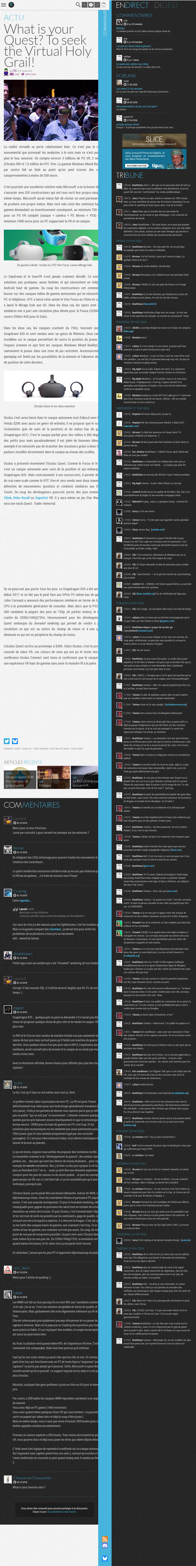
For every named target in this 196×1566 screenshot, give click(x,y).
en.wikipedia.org (138, 1138)
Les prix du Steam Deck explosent (139, 45)
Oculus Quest (77, 762)
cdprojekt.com (137, 439)
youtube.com (164, 547)
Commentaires (140, 15)
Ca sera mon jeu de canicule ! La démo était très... (145, 66)
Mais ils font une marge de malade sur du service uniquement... (151, 48)
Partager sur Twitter (7, 755)
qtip (131, 38)
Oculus (17, 762)
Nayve (132, 98)
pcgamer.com (178, 640)
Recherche (73, 5)
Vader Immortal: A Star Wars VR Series (51, 762)
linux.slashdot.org (151, 611)
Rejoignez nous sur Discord (111, 1545)
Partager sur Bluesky (15, 755)
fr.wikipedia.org (148, 996)
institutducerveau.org (140, 730)
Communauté (110, 764)
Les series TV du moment (135, 88)
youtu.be (134, 1290)
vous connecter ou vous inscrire (59, 1553)
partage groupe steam (133, 124)
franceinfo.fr (156, 313)
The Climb (33, 506)
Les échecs (127, 108)
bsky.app (144, 344)
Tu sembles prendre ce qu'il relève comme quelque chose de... (149, 30)
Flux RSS (111, 1539)
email (17, 74)
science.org (142, 1168)
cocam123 (134, 116)
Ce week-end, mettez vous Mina (138, 63)
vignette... (26, 914)
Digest (172, 5)
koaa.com (135, 887)
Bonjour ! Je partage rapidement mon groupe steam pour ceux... (151, 126)
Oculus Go (27, 762)
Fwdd (132, 80)
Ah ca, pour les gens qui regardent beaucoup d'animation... (149, 91)
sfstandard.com (150, 649)
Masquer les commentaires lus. (97, 818)
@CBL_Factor (30, 74)
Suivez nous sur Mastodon (111, 1552)
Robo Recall (49, 506)
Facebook (8, 762)
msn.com (178, 928)
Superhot (68, 506)
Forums (132, 75)
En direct (138, 5)
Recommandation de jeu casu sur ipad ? (143, 106)
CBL (15, 70)
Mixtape (126, 27)
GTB (131, 20)
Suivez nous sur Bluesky (111, 1558)
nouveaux (56, 948)
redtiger (133, 56)
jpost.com (154, 903)
